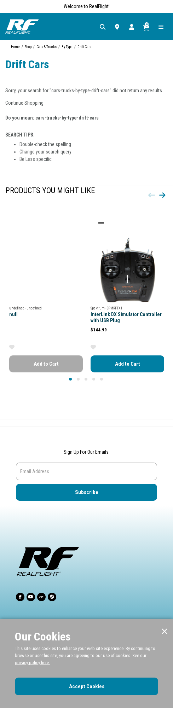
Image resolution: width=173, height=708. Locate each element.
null (13, 314)
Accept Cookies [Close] (86, 686)
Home (15, 47)
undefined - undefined (25, 308)
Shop (28, 47)
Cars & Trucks (46, 47)
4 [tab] (93, 378)
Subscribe (86, 492)
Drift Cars (84, 47)
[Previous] (151, 195)
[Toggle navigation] (160, 26)
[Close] (164, 631)
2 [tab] (77, 378)
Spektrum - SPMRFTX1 (106, 308)
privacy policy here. (32, 662)
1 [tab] (69, 378)
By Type (67, 47)
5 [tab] (100, 378)
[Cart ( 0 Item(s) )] (146, 26)
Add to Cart (46, 364)
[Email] (86, 471)
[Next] (162, 195)
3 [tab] (85, 378)
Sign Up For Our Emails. (87, 452)
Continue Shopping (24, 103)
